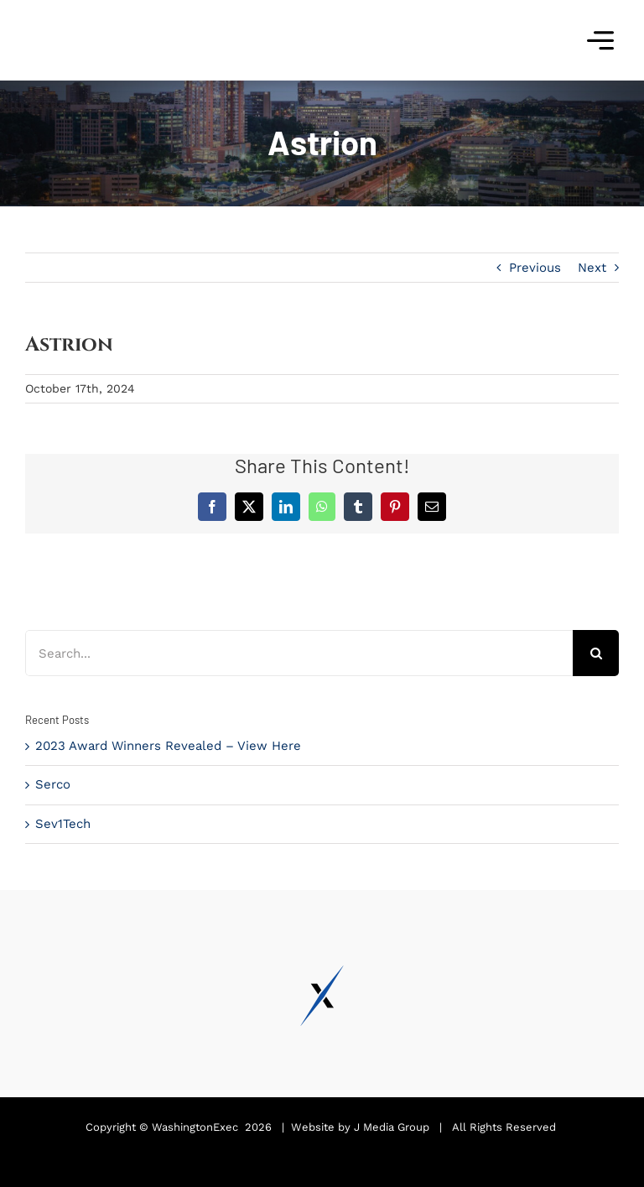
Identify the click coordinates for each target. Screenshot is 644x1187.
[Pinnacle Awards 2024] (88, 14)
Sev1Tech (63, 823)
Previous (535, 267)
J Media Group (391, 1127)
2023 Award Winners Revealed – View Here (168, 745)
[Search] (596, 653)
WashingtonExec (195, 1127)
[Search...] (299, 653)
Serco (52, 784)
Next (592, 267)
